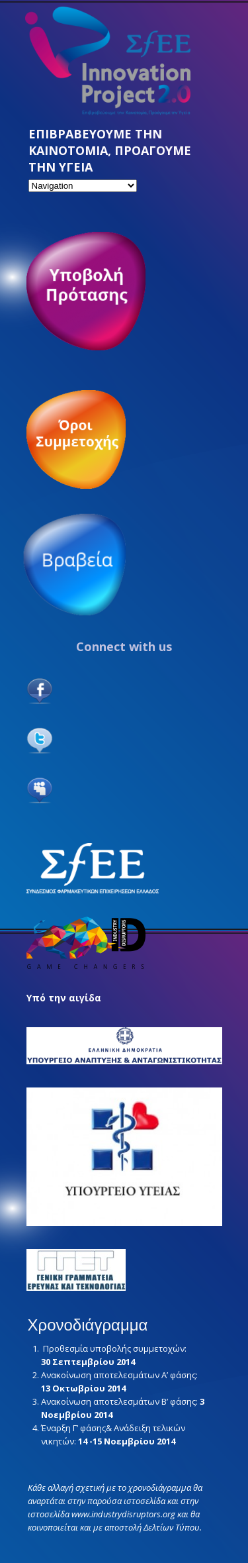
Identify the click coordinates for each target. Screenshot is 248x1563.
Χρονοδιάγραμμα (88, 1325)
